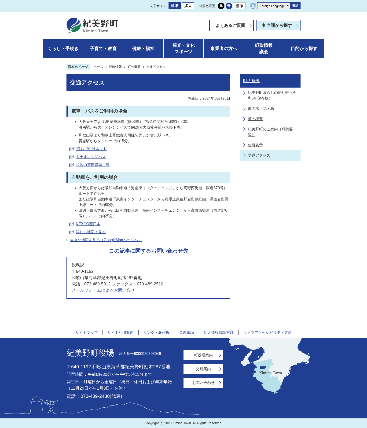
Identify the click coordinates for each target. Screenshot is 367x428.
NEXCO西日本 (88, 224)
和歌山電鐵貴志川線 (93, 165)
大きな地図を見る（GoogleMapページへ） (106, 240)
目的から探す (304, 48)
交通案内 (203, 369)
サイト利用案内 (120, 333)
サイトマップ (86, 333)
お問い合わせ (203, 383)
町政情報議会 (264, 48)
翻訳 (295, 5)
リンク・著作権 (156, 333)
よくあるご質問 (230, 25)
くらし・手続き (63, 48)
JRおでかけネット (91, 149)
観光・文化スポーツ (183, 48)
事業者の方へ (223, 48)
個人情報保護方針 (219, 333)
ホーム (98, 67)
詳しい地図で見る (91, 232)
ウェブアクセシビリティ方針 (267, 333)
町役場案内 (203, 355)
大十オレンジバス (91, 157)
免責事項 (186, 333)
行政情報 (115, 67)
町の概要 (134, 67)
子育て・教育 (103, 48)
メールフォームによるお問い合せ (103, 290)
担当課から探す (277, 25)
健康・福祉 (143, 48)
